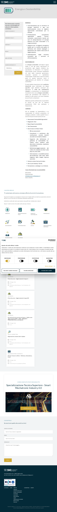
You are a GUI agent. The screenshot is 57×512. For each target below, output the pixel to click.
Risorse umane (16, 500)
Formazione (16, 493)
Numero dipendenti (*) (10, 64)
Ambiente (15, 489)
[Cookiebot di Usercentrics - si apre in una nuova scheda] (49, 240)
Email (5, 435)
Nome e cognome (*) (10, 31)
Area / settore (8, 58)
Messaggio (6, 442)
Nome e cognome (8, 428)
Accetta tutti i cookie (46, 270)
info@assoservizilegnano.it (32, 176)
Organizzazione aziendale (18, 499)
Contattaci (26, 487)
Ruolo (6, 51)
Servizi (15, 487)
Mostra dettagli (49, 266)
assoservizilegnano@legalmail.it (18, 507)
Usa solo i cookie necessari (10, 270)
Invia (7, 460)
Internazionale (16, 496)
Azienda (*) (7, 44)
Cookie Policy (33, 507)
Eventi (32, 487)
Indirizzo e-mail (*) (9, 37)
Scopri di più (27, 408)
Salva (18, 72)
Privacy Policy (27, 507)
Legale (15, 497)
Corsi (11, 487)
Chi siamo (6, 487)
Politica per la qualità (40, 507)
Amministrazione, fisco (18, 490)
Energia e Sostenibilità (18, 492)
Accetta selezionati (28, 270)
